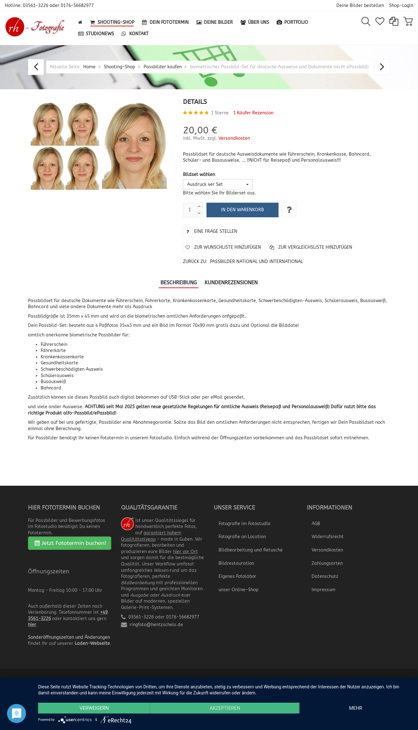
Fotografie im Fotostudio (244, 523)
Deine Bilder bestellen (360, 5)
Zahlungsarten (327, 563)
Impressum (323, 589)
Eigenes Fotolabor (237, 576)
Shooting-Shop (119, 67)
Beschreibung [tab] (178, 283)
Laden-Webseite (92, 643)
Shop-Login (401, 5)
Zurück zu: (243, 261)
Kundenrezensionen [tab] (231, 283)
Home (89, 67)
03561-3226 (35, 5)
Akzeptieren (225, 708)
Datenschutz (325, 576)
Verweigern (94, 708)
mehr (355, 708)
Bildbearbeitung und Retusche (251, 550)
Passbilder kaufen (163, 67)
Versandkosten (234, 138)
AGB (316, 523)
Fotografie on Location (242, 536)
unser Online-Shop (239, 589)
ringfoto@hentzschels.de (156, 624)
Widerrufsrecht (328, 536)
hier (32, 624)
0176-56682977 (77, 5)
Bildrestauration (236, 563)
